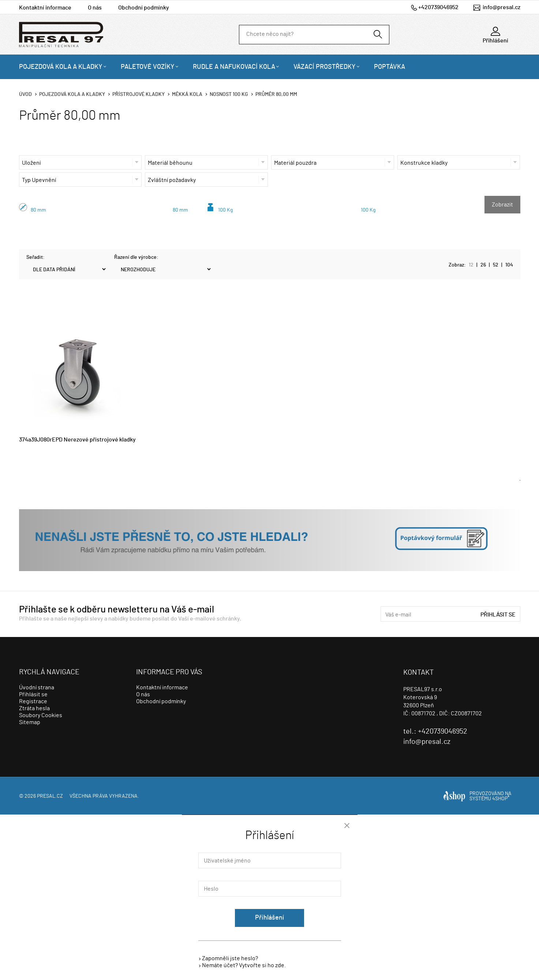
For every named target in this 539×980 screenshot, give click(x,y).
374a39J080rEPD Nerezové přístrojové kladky (77, 440)
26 (483, 265)
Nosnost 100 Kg (229, 94)
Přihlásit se (498, 615)
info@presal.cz (501, 7)
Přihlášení (269, 917)
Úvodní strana (36, 687)
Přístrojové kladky (138, 94)
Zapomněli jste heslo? (230, 958)
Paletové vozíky (148, 67)
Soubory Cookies (40, 715)
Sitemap (29, 722)
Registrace (33, 701)
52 (495, 265)
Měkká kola (187, 94)
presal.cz (50, 796)
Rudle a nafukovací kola (234, 67)
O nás (95, 8)
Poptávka (389, 67)
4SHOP (500, 798)
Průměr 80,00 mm (276, 94)
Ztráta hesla (34, 708)
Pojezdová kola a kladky (60, 67)
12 (471, 265)
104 (509, 265)
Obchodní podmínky (143, 8)
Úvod (25, 94)
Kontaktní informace (45, 8)
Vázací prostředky (324, 67)
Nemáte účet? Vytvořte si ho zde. (244, 965)
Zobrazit (502, 205)
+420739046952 (438, 7)
